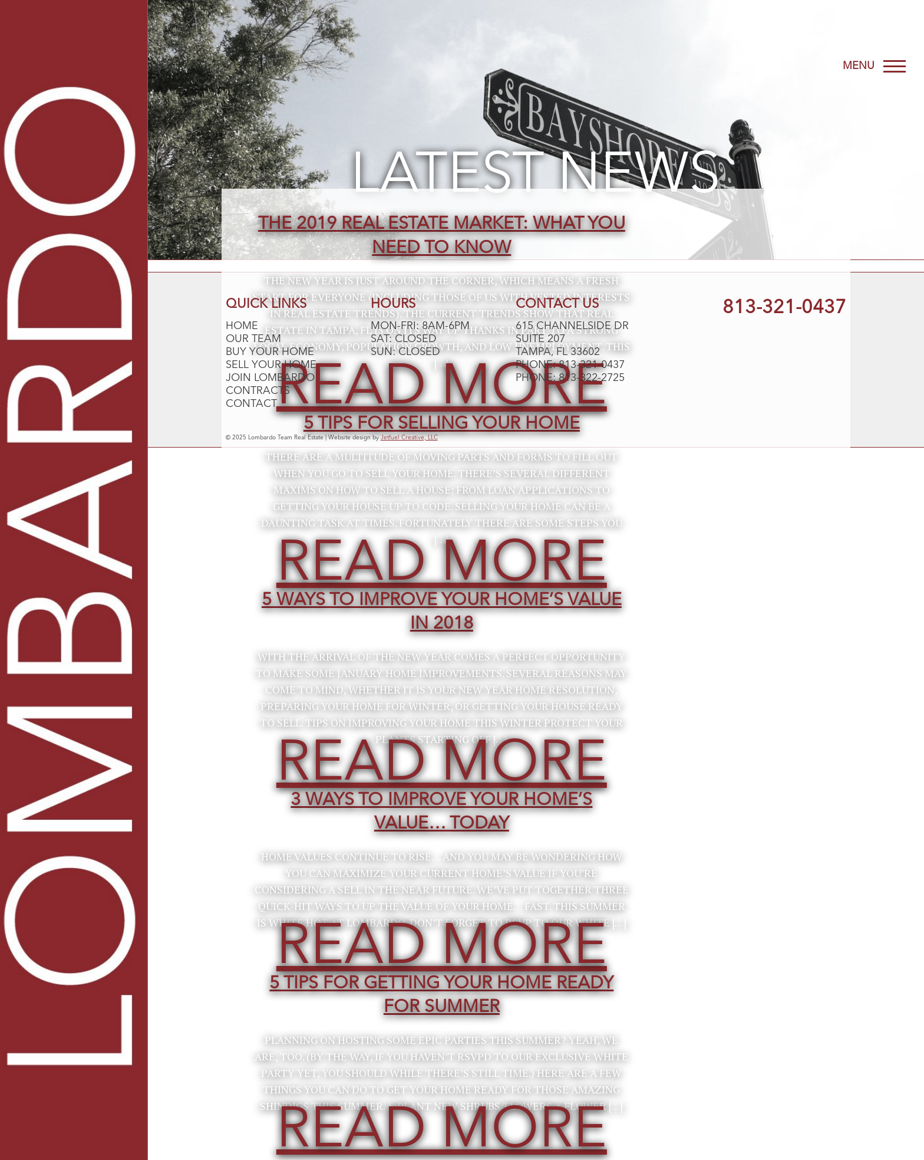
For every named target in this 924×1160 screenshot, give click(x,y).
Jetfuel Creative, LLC (409, 438)
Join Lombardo (270, 378)
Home (242, 326)
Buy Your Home (270, 352)
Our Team (253, 339)
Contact (251, 404)
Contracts (258, 391)
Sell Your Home (271, 365)
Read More (441, 565)
